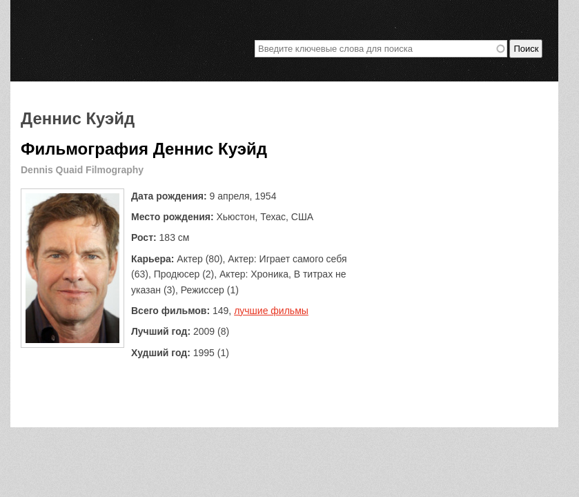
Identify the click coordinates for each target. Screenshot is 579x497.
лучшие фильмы (271, 310)
